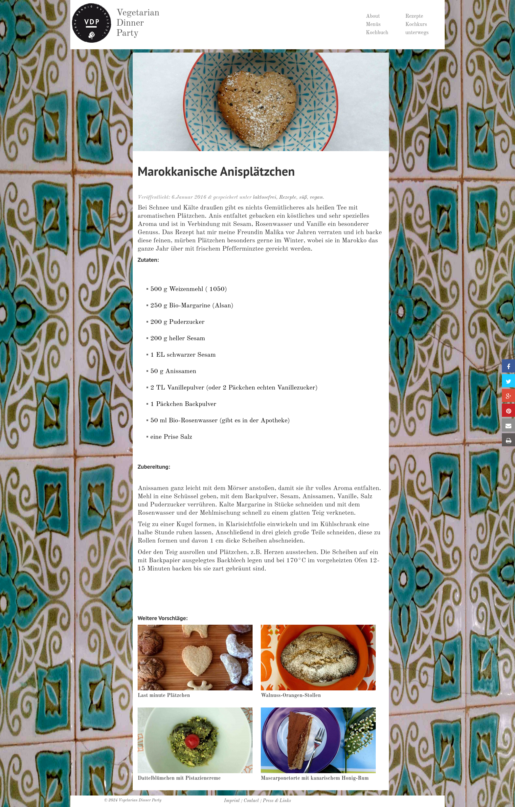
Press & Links (277, 800)
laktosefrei (264, 197)
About (373, 16)
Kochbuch (377, 32)
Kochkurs (416, 24)
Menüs (373, 24)
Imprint (232, 800)
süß (303, 197)
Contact (251, 800)
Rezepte (414, 16)
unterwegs (417, 32)
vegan (316, 197)
